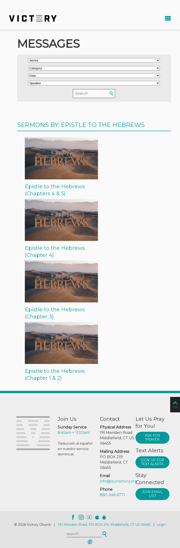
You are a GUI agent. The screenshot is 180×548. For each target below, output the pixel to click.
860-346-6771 (112, 495)
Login (161, 525)
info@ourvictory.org (118, 481)
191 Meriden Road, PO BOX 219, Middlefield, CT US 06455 (104, 525)
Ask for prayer (152, 437)
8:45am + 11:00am (74, 432)
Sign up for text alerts (152, 462)
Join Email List (152, 494)
